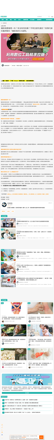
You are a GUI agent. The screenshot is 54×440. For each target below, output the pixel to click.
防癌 (3, 19)
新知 (15, 19)
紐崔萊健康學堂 (49, 19)
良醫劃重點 (6, 65)
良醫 (1, 23)
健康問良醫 (25, 19)
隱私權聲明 (24, 437)
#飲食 (13, 211)
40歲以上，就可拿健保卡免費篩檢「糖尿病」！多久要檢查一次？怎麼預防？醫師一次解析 (28, 194)
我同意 (41, 437)
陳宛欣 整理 (19, 65)
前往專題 (27, 393)
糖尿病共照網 (36, 104)
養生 (11, 19)
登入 (52, 16)
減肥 (7, 19)
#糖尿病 (3, 211)
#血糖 (8, 211)
